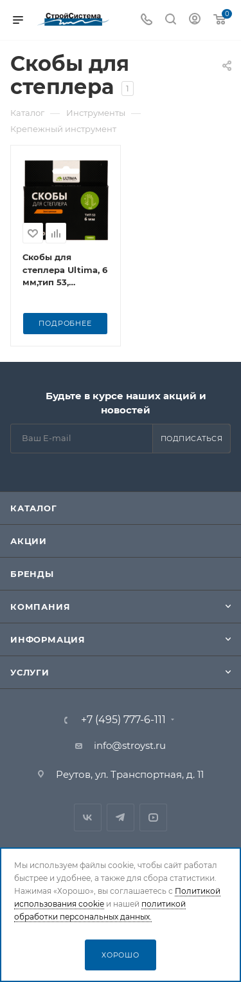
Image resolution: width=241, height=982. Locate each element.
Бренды (32, 574)
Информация (47, 639)
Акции (28, 541)
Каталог (33, 508)
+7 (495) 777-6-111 (123, 720)
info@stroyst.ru (130, 745)
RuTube (153, 817)
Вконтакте (88, 817)
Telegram (120, 817)
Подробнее (65, 323)
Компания (40, 606)
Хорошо (120, 954)
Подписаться (192, 438)
